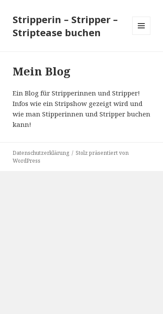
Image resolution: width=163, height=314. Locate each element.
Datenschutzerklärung (41, 153)
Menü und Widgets (141, 34)
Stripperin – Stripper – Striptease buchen (65, 26)
